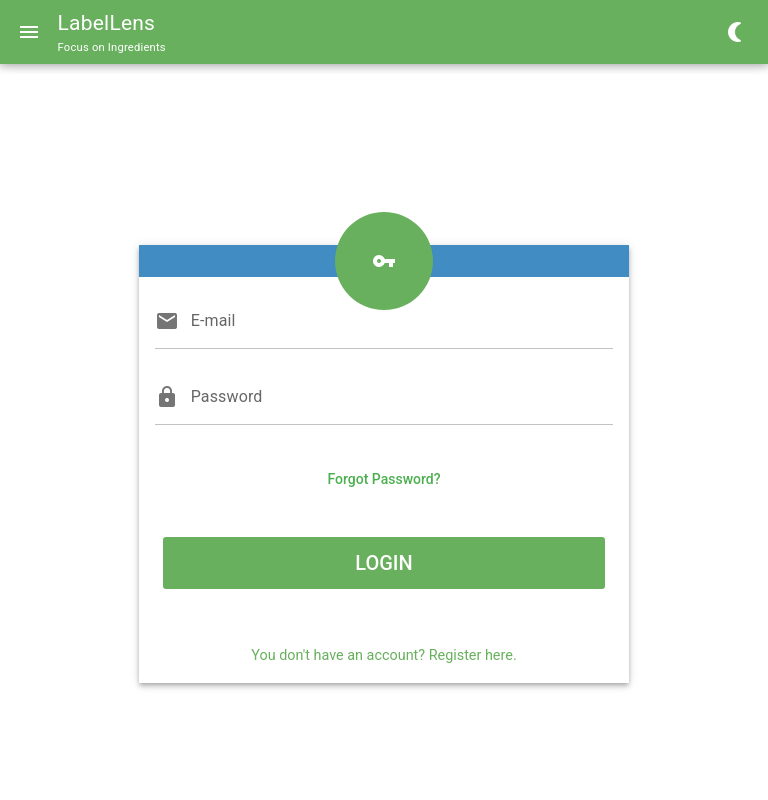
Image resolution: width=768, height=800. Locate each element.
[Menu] (29, 32)
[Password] (402, 397)
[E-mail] (402, 321)
